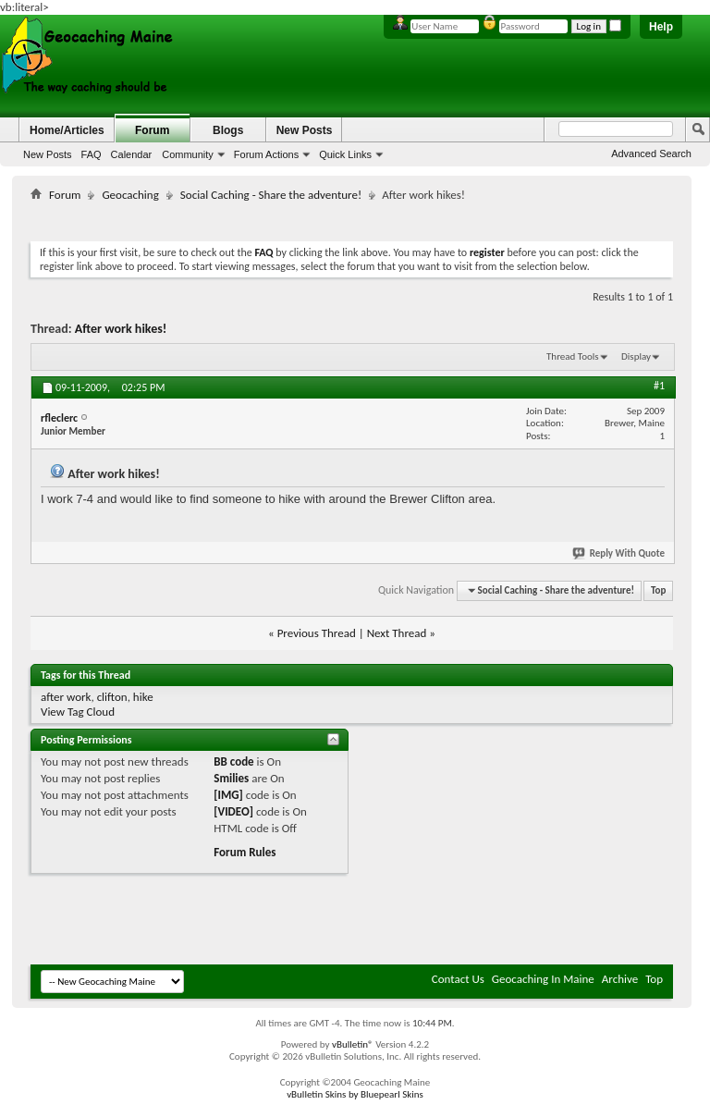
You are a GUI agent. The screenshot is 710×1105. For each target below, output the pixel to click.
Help (661, 26)
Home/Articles (67, 130)
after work (66, 697)
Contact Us (458, 979)
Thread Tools (572, 356)
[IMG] (228, 795)
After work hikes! (121, 329)
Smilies (231, 778)
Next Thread (397, 633)
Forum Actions (266, 154)
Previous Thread (316, 633)
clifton (112, 697)
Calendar (132, 154)
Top (658, 590)
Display (636, 356)
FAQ (91, 154)
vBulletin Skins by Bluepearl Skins (355, 1094)
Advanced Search (651, 153)
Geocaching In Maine (543, 979)
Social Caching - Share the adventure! (270, 195)
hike (143, 697)
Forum (152, 130)
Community (188, 154)
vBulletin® (352, 1044)
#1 (659, 385)
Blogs (228, 130)
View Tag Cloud (78, 711)
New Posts (47, 154)
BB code (233, 761)
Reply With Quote (619, 553)
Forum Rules (244, 852)
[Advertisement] (367, 218)
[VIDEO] (233, 811)
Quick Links (345, 154)
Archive (620, 979)
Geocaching (130, 195)
